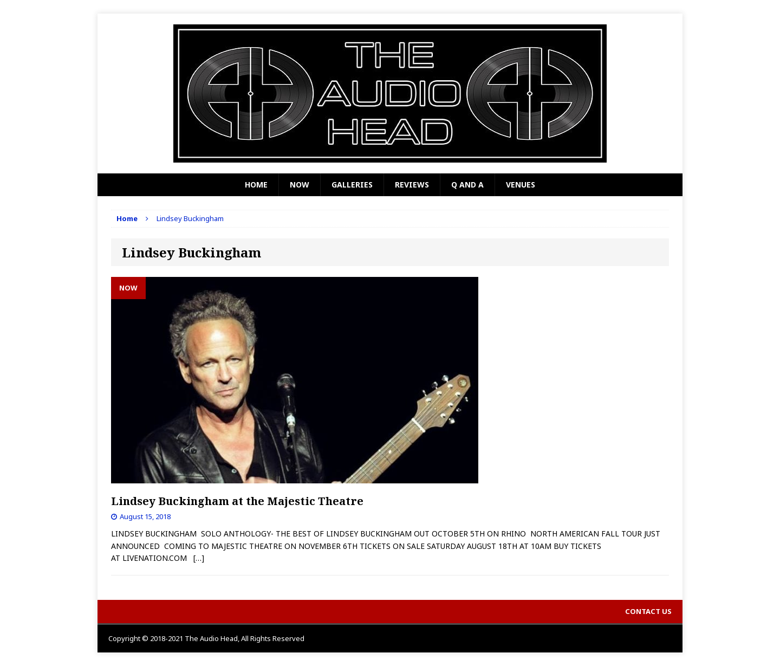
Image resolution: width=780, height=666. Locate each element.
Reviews (412, 184)
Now (299, 184)
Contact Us (648, 611)
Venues (520, 184)
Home (256, 184)
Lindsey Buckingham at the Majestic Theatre (237, 501)
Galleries (352, 184)
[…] (198, 558)
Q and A (467, 184)
